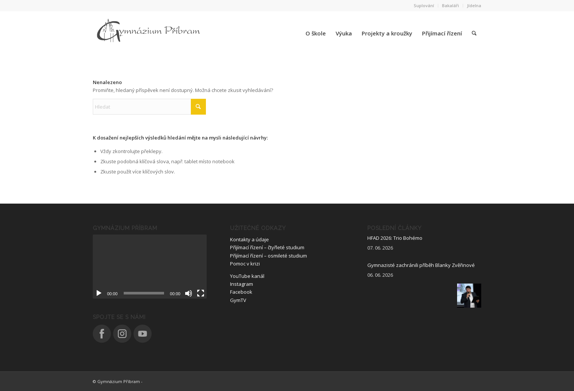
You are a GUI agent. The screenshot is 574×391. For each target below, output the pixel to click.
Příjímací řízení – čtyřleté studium (267, 247)
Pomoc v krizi (245, 263)
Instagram (241, 284)
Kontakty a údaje (249, 239)
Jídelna (474, 5)
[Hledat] (474, 33)
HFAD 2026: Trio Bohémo (394, 238)
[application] (150, 267)
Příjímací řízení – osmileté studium (268, 255)
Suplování (424, 5)
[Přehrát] (99, 293)
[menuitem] (424, 6)
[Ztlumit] (188, 293)
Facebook (241, 291)
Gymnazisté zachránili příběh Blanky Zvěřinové (421, 265)
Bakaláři (450, 5)
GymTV (238, 300)
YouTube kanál (247, 276)
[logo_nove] (149, 33)
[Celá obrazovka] (200, 293)
